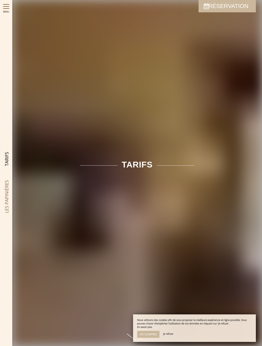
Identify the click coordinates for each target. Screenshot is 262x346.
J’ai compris (148, 334)
